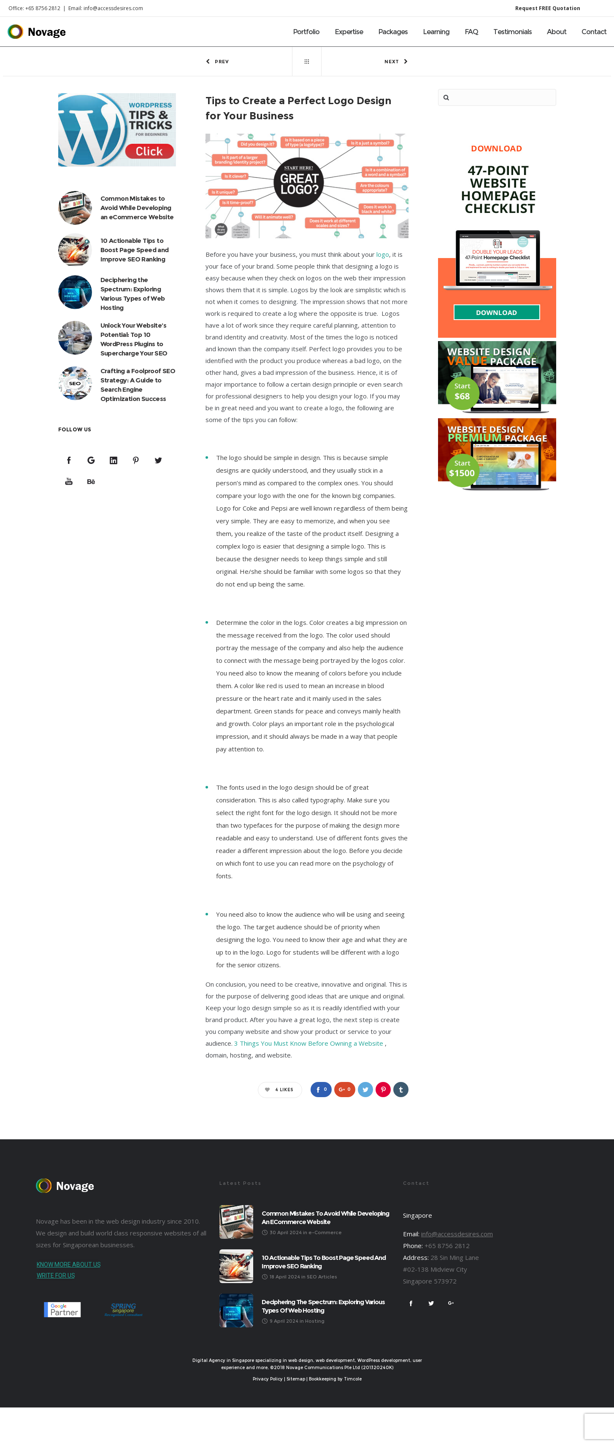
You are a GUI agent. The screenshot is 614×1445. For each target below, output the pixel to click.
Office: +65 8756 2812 (34, 8)
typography (327, 800)
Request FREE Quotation (547, 8)
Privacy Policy (268, 1379)
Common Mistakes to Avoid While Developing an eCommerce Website (137, 207)
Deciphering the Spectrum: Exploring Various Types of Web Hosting (323, 1306)
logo (382, 254)
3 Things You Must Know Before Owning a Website (308, 1043)
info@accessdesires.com (457, 1234)
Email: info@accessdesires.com (105, 8)
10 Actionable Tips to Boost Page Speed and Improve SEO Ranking (134, 250)
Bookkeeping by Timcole (335, 1379)
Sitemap (296, 1379)
